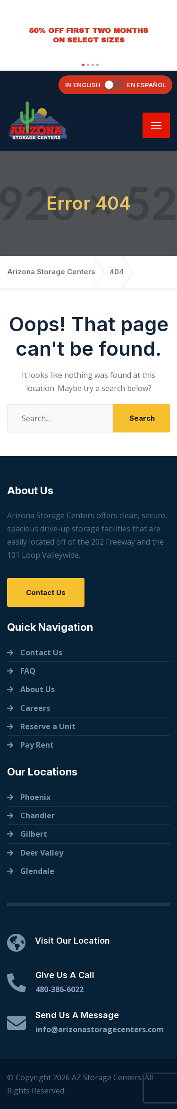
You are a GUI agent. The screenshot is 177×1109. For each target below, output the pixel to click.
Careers (35, 708)
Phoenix (35, 797)
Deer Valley (41, 853)
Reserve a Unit (48, 726)
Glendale (37, 871)
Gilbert (33, 834)
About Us (37, 689)
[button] (82, 65)
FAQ (27, 671)
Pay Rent (37, 745)
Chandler (37, 815)
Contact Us (46, 592)
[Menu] (156, 125)
